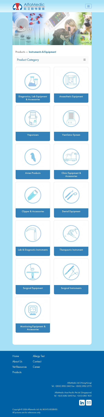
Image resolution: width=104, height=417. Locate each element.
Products (20, 52)
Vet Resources (19, 367)
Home (15, 356)
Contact (37, 361)
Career (36, 367)
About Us (17, 361)
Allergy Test (38, 356)
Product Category (28, 60)
